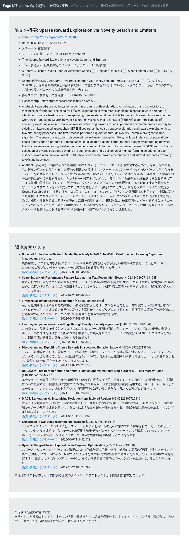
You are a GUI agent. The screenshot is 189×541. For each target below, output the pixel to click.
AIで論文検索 (160, 5)
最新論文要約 (59, 5)
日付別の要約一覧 (112, 5)
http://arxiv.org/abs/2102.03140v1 (56, 37)
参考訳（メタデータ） (44, 272)
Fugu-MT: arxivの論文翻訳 (24, 6)
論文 (25, 272)
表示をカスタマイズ (84, 5)
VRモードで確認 (137, 5)
